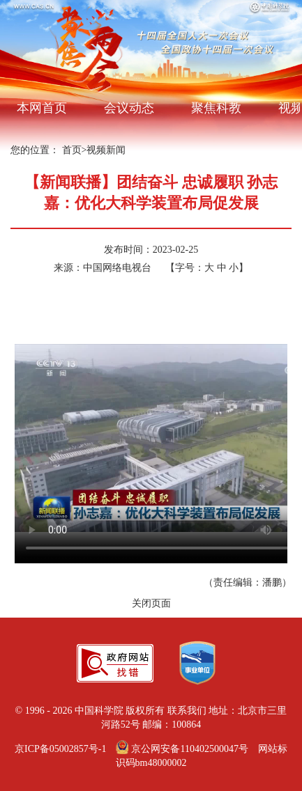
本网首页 (42, 108)
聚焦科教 (216, 108)
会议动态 (129, 108)
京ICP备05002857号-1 (60, 749)
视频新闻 (106, 150)
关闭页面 (151, 603)
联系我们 (186, 710)
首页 (72, 150)
